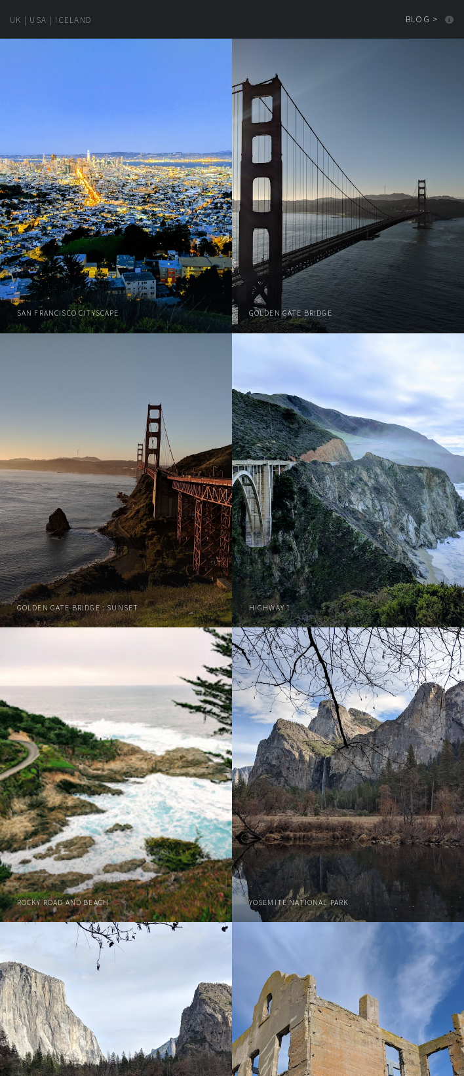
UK (16, 20)
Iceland (73, 20)
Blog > (422, 19)
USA (38, 20)
